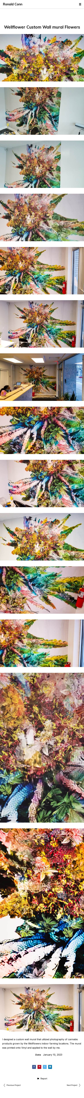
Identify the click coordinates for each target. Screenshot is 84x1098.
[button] (42, 1078)
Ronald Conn (12, 4)
